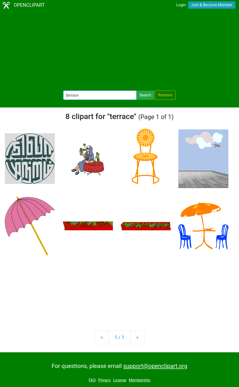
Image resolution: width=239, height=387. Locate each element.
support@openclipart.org (155, 366)
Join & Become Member (211, 5)
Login (181, 5)
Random (165, 95)
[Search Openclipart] (99, 95)
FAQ (92, 380)
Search (145, 95)
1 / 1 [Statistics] (119, 337)
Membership (139, 380)
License (119, 380)
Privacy (104, 380)
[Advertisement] (119, 50)
